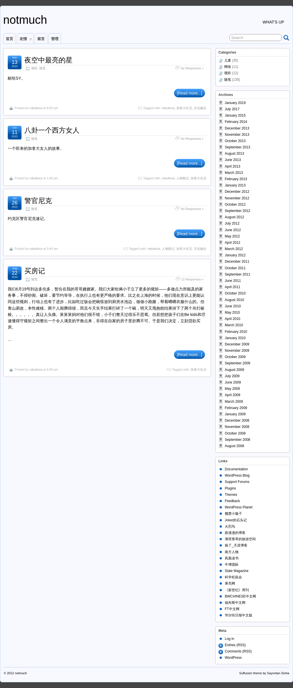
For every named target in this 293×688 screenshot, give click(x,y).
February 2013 (236, 179)
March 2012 (234, 249)
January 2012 (235, 255)
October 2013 (235, 141)
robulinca (36, 108)
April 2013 (232, 166)
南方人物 (232, 552)
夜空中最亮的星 (48, 60)
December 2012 (237, 192)
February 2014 (236, 122)
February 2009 (236, 408)
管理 (54, 39)
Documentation (236, 469)
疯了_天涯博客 (236, 545)
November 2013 (237, 135)
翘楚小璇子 (233, 514)
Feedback (232, 501)
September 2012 (237, 211)
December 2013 (237, 128)
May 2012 (232, 236)
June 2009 (233, 382)
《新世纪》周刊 (237, 590)
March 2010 (234, 325)
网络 (227, 67)
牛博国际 (232, 565)
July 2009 (232, 376)
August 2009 (234, 370)
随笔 (42, 68)
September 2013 (237, 147)
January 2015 (235, 115)
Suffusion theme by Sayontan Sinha (264, 673)
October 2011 (235, 268)
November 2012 (237, 198)
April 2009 (232, 395)
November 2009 (237, 351)
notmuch (25, 19)
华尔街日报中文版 (238, 615)
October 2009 (235, 357)
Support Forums (237, 482)
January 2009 (235, 414)
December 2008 (237, 420)
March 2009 (234, 402)
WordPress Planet (239, 507)
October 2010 (235, 293)
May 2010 (232, 312)
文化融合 (200, 108)
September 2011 (237, 274)
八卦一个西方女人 (51, 130)
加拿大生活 (184, 108)
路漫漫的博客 (235, 533)
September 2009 (237, 363)
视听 (34, 68)
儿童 (227, 60)
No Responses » (192, 68)
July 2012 (232, 223)
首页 (9, 39)
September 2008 (237, 440)
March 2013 (234, 173)
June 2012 (233, 230)
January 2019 (235, 103)
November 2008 (237, 427)
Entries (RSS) (235, 645)
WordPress (233, 658)
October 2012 (235, 205)
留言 (41, 39)
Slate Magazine (237, 571)
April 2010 (232, 319)
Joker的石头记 (236, 520)
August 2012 (234, 217)
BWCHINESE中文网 (240, 596)
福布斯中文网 (235, 603)
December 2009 (237, 344)
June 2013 (233, 160)
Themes (231, 495)
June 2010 (233, 306)
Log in (229, 639)
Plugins (230, 488)
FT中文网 (232, 609)
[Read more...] (189, 93)
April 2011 (232, 287)
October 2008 (235, 433)
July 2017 (232, 109)
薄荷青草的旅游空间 (240, 539)
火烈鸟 (230, 526)
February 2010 (236, 332)
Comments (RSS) (238, 651)
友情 (25, 40)
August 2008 (234, 446)
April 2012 (232, 243)
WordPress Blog (237, 475)
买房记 (34, 271)
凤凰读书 (232, 558)
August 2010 (234, 300)
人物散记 (182, 178)
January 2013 (235, 185)
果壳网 (230, 583)
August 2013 (234, 154)
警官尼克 (38, 201)
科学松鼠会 (233, 577)
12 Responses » (192, 279)
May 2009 (232, 389)
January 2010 (235, 338)
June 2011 (233, 281)
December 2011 (237, 262)
